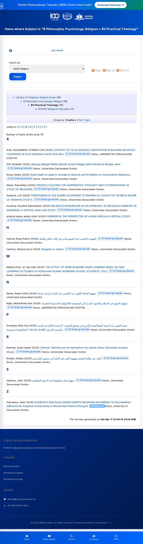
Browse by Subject (13, 473)
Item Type (84, 120)
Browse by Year (12, 466)
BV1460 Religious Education (54, 109)
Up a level (57, 50)
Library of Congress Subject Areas (36, 97)
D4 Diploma (97, 406)
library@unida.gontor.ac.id (19, 499)
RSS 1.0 (110, 70)
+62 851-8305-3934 (16, 505)
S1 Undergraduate (78, 153)
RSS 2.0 (124, 70)
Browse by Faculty (13, 479)
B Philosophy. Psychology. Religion (42, 101)
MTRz (109, 522)
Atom (98, 70)
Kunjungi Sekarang (111, 4)
